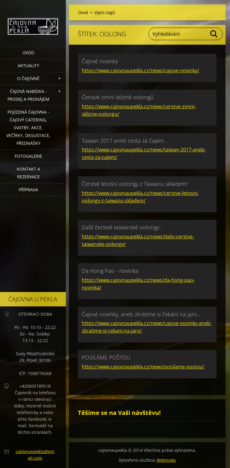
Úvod (28, 52)
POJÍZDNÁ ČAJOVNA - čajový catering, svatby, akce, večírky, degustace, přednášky (28, 127)
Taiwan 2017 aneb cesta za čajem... (124, 140)
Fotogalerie (28, 156)
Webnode (166, 460)
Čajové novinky (100, 61)
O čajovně (28, 78)
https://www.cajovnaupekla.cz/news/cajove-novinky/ (140, 70)
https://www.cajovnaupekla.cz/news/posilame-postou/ (143, 366)
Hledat (214, 33)
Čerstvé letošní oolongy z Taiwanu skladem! (134, 183)
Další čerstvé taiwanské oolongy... (122, 227)
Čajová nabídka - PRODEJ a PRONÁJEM (28, 95)
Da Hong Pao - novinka (110, 270)
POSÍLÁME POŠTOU (106, 357)
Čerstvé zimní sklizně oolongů (118, 97)
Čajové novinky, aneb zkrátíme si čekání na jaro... (141, 314)
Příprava (28, 189)
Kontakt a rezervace (28, 173)
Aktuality (28, 65)
